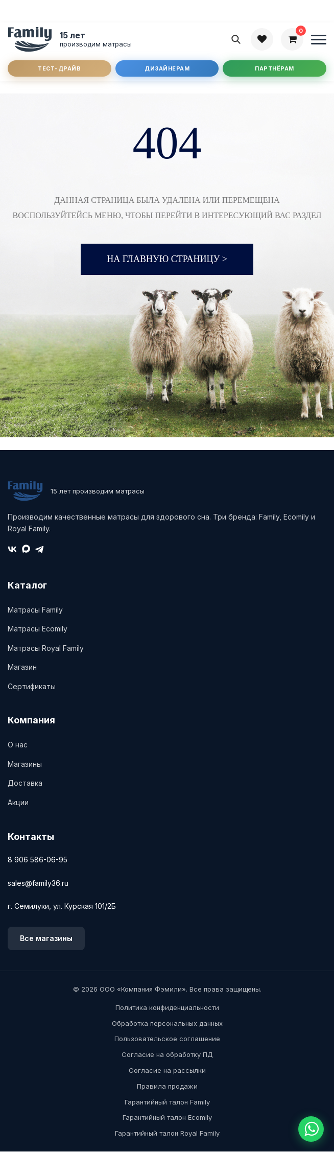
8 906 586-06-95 (37, 860)
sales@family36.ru (38, 883)
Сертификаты (32, 687)
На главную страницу (167, 260)
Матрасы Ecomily (37, 629)
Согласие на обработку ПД (167, 1055)
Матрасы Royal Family (46, 648)
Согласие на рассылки (167, 1071)
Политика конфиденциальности (167, 1008)
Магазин (22, 668)
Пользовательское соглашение (167, 1040)
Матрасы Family (35, 610)
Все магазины (46, 938)
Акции (18, 802)
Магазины (25, 764)
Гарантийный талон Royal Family (167, 1134)
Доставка (25, 784)
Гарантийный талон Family (167, 1102)
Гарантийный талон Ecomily (167, 1118)
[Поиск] (236, 39)
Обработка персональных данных (167, 1024)
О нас (18, 745)
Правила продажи (167, 1087)
